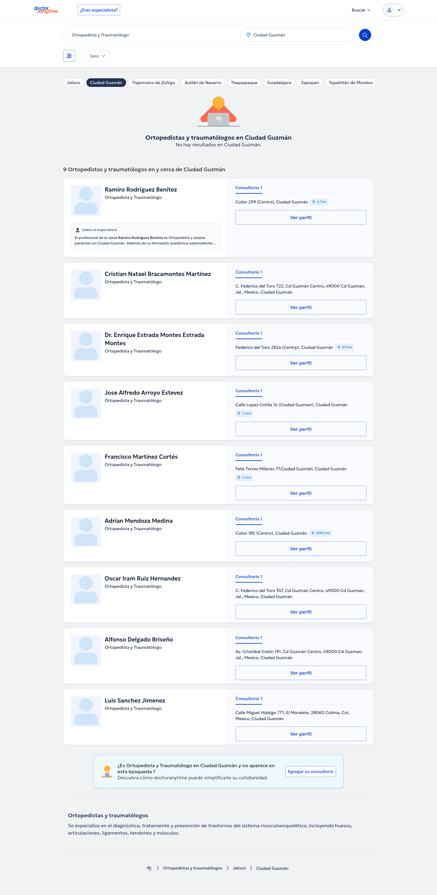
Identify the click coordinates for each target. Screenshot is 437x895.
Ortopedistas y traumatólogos (192, 868)
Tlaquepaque (244, 82)
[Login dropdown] (393, 10)
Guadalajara (279, 82)
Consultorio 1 (248, 187)
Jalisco (73, 82)
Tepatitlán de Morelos (351, 82)
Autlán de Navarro (203, 82)
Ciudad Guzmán (106, 82)
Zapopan (310, 82)
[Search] (365, 35)
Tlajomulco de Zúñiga (153, 82)
